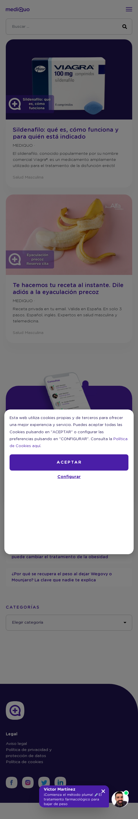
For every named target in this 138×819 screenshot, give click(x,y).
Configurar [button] (69, 477)
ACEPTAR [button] (69, 462)
